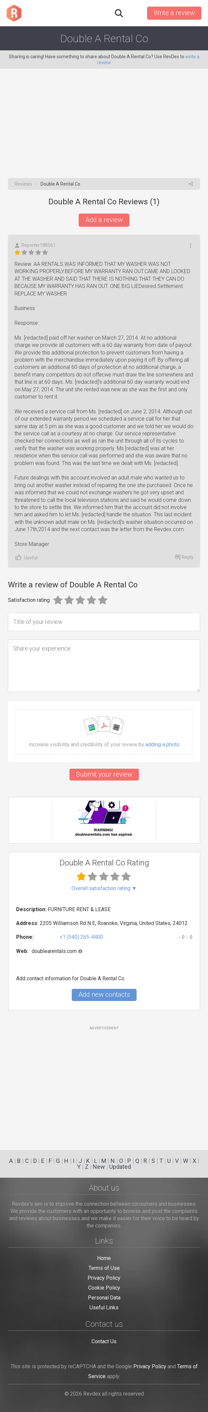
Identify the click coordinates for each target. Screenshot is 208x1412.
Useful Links (104, 1307)
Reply (184, 557)
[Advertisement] (104, 129)
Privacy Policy (104, 1278)
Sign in (134, 13)
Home (104, 1258)
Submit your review (104, 774)
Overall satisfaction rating (104, 888)
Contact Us (104, 1341)
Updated (120, 1166)
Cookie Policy (104, 1288)
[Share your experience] (104, 665)
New (99, 1166)
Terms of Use (104, 1268)
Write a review (174, 13)
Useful (26, 557)
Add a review (104, 220)
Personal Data (104, 1298)
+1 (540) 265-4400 (81, 937)
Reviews (23, 184)
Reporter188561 (35, 245)
